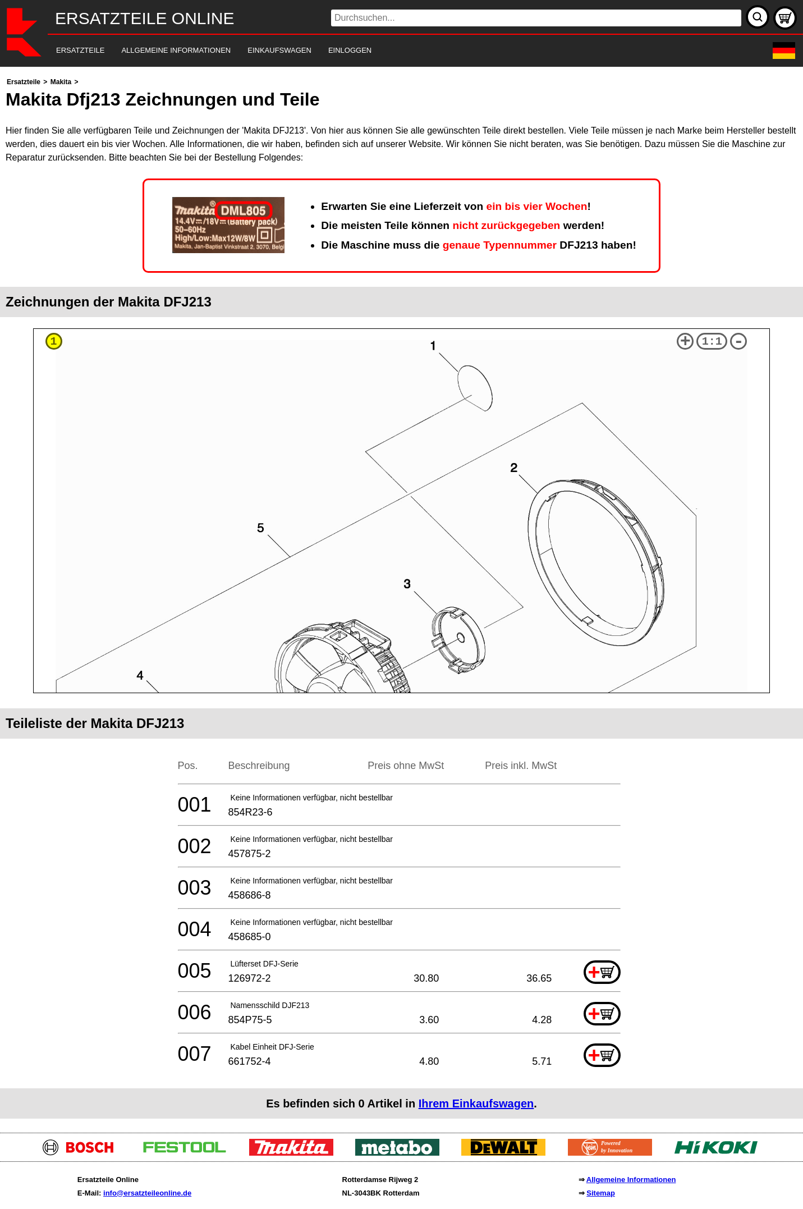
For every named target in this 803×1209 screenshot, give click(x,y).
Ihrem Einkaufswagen (476, 1103)
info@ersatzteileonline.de (147, 1193)
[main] (401, 597)
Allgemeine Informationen (631, 1179)
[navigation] (386, 51)
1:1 (712, 341)
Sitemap (600, 1193)
